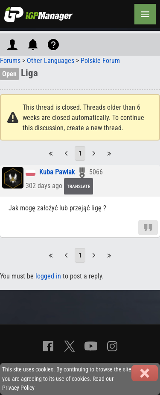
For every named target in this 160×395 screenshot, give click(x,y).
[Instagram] (112, 346)
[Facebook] (48, 346)
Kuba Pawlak (57, 172)
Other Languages (50, 61)
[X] (69, 346)
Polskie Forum (100, 61)
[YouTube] (91, 346)
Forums (10, 61)
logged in (48, 276)
